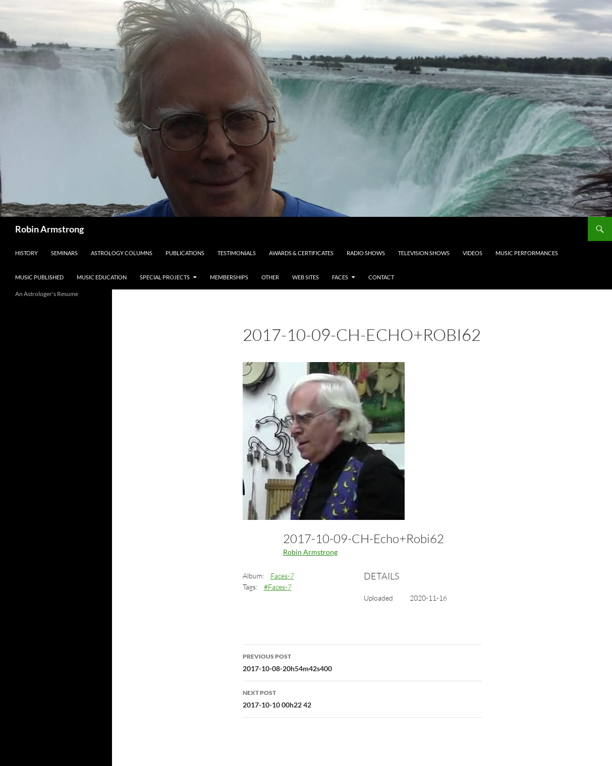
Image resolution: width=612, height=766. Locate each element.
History (26, 253)
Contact (381, 277)
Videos (472, 253)
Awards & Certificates (301, 253)
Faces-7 (282, 575)
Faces (340, 277)
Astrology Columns (121, 253)
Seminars (64, 253)
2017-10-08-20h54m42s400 (362, 662)
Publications (184, 253)
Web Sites (305, 277)
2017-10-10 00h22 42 (362, 698)
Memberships (229, 277)
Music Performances (526, 253)
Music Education (102, 277)
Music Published (39, 277)
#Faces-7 (278, 586)
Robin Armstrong (49, 228)
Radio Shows (366, 253)
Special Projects (165, 277)
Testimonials (236, 253)
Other (270, 277)
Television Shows (424, 253)
